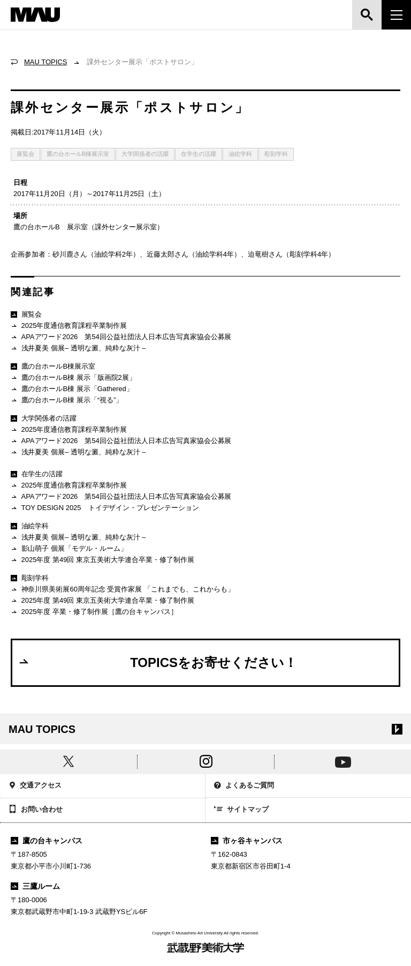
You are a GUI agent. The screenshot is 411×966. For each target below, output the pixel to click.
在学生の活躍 (198, 154)
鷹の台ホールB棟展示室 (78, 154)
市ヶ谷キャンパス (247, 840)
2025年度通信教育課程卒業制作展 (69, 326)
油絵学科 (240, 154)
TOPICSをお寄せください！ (157, 662)
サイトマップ (241, 810)
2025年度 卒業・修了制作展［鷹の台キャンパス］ (94, 612)
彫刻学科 (276, 154)
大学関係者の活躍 (145, 154)
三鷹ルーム (35, 886)
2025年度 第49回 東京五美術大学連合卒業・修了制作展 (102, 560)
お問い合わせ (36, 810)
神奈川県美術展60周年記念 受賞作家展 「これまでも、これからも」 (122, 590)
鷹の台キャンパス (46, 840)
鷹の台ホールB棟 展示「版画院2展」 (73, 378)
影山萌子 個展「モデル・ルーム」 (69, 549)
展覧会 (25, 154)
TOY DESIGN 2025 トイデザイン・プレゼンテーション (105, 508)
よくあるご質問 (244, 786)
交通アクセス (35, 786)
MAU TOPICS (45, 62)
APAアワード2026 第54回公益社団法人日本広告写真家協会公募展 (121, 337)
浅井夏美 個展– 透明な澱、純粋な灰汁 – (78, 348)
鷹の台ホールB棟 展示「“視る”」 (67, 400)
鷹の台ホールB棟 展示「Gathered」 (72, 389)
